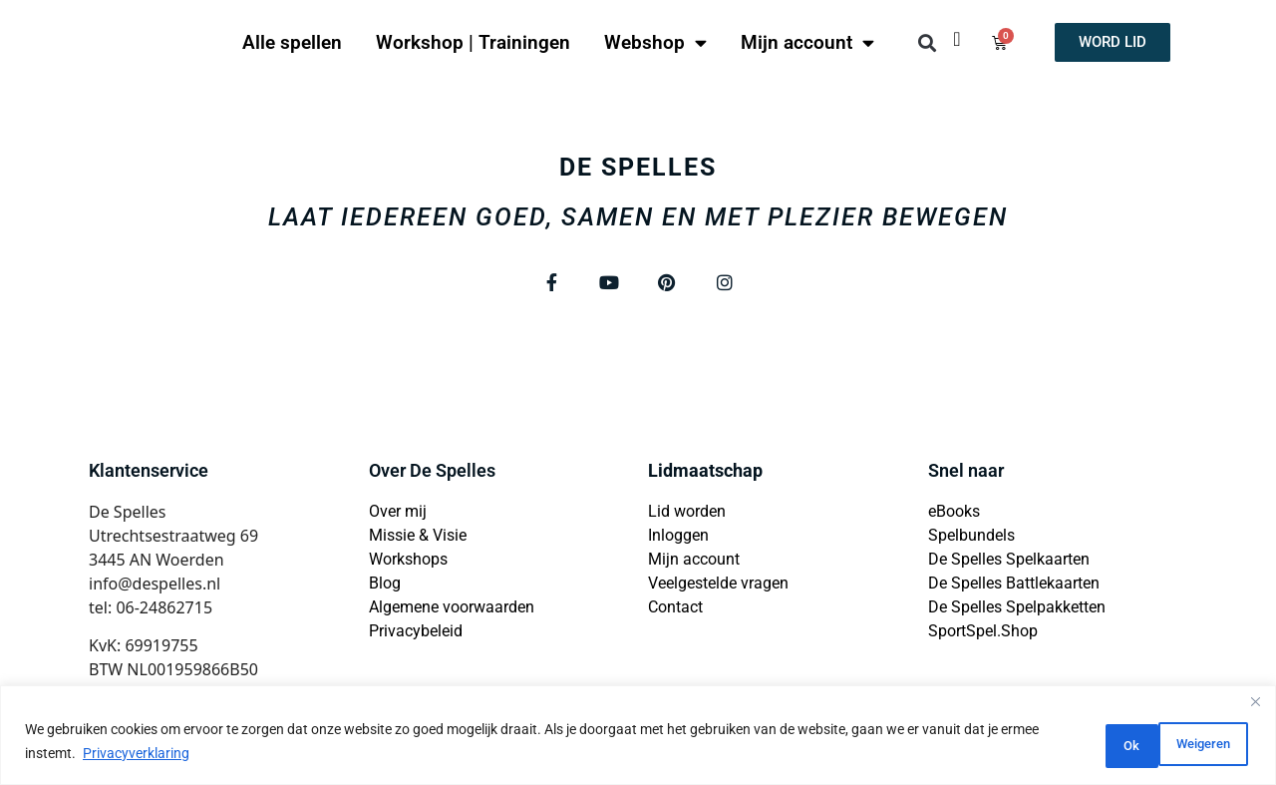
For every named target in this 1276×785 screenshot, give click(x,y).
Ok (1213, 744)
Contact (675, 610)
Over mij (398, 515)
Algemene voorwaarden (451, 610)
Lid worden (687, 515)
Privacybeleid (416, 634)
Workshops (408, 563)
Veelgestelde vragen (718, 587)
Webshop (655, 42)
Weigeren (1109, 744)
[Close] (1255, 707)
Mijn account (807, 42)
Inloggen (678, 539)
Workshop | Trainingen (473, 42)
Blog (385, 587)
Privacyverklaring (177, 756)
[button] (926, 42)
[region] (638, 737)
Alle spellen (292, 42)
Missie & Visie (418, 539)
